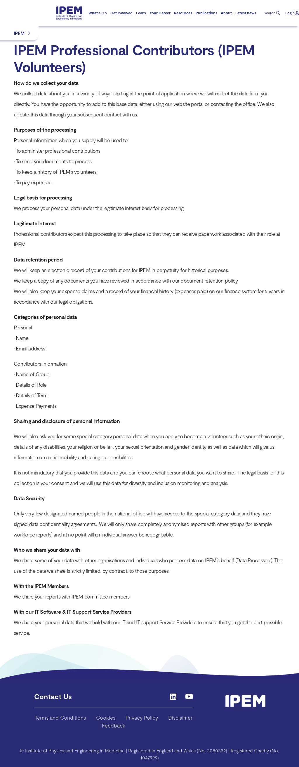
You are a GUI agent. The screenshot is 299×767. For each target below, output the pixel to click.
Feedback (113, 725)
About (226, 13)
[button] (292, 13)
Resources (183, 13)
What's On (97, 13)
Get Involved (121, 13)
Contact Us (53, 696)
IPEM (19, 33)
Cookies (105, 717)
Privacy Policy (142, 717)
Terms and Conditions (60, 717)
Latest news (245, 13)
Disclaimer (180, 717)
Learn (141, 13)
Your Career (160, 13)
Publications (206, 13)
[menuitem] (98, 13)
